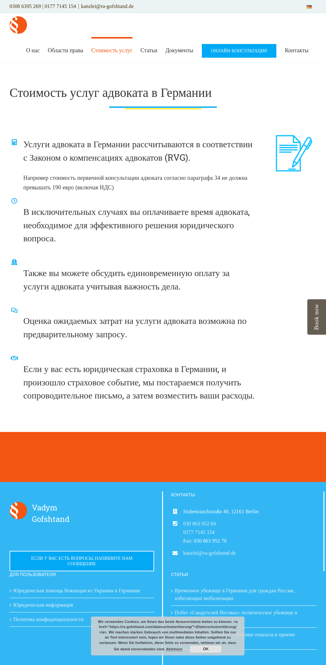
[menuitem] (309, 6)
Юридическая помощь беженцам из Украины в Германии (76, 590)
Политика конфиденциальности (48, 619)
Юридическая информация (43, 605)
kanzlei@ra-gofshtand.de (107, 6)
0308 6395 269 (25, 6)
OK (206, 649)
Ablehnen (174, 649)
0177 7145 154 (60, 6)
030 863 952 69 (199, 523)
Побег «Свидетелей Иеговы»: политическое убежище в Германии (236, 616)
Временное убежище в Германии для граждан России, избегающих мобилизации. (234, 594)
